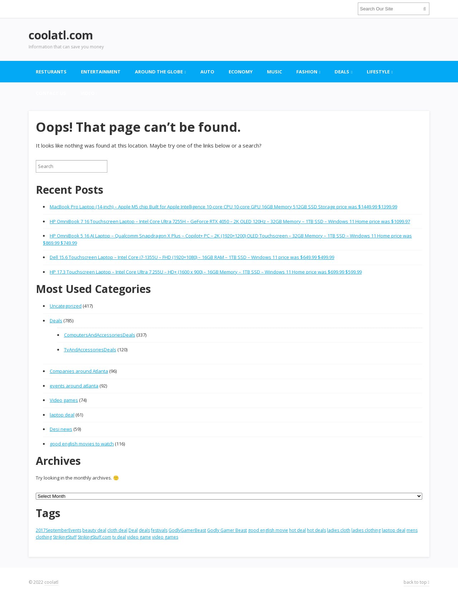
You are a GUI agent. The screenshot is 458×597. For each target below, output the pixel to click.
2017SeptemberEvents (58, 530)
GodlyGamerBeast (187, 530)
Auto (207, 71)
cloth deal (117, 530)
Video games (64, 400)
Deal (133, 530)
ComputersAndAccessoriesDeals (99, 335)
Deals (342, 71)
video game (139, 537)
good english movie (268, 530)
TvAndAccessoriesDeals (90, 349)
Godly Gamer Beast (227, 530)
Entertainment (101, 71)
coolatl (51, 582)
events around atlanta (74, 385)
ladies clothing (366, 530)
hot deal (297, 530)
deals (144, 530)
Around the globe (159, 71)
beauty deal (94, 530)
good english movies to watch (82, 443)
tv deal (119, 537)
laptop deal (62, 414)
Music (274, 71)
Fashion (306, 71)
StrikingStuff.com (94, 537)
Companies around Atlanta (79, 371)
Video (88, 93)
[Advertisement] (299, 39)
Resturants (51, 71)
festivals (159, 530)
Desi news (61, 429)
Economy (241, 71)
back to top (416, 582)
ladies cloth (338, 530)
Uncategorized (66, 306)
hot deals (316, 530)
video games (165, 537)
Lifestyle (378, 71)
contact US (51, 93)
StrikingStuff (65, 537)
